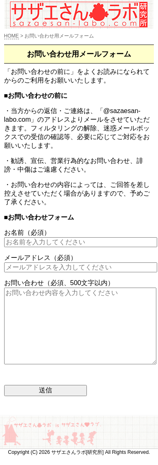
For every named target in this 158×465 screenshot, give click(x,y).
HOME (11, 36)
